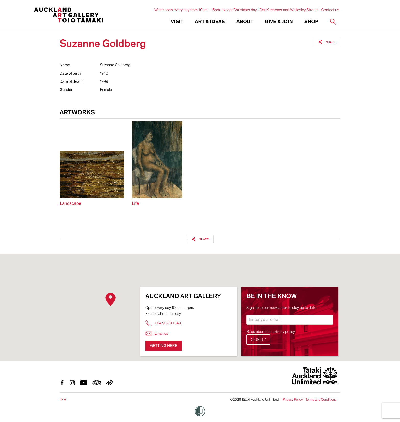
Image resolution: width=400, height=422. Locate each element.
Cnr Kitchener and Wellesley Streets (288, 10)
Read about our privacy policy (270, 331)
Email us (156, 333)
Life (135, 204)
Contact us (330, 10)
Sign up (258, 339)
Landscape (70, 204)
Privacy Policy (293, 399)
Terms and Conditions (320, 399)
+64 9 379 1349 (163, 323)
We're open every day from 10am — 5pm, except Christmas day (205, 10)
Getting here (163, 345)
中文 (63, 399)
